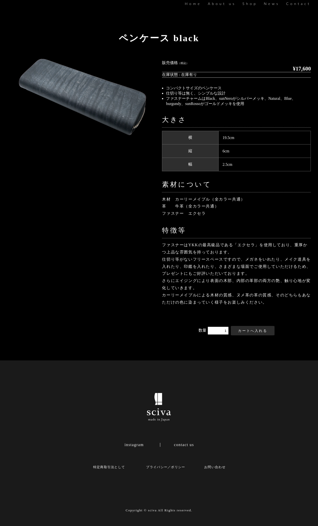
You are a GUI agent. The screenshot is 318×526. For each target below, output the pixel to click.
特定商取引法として (109, 467)
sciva (152, 510)
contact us (184, 445)
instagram (134, 445)
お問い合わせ (215, 467)
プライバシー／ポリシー (165, 467)
